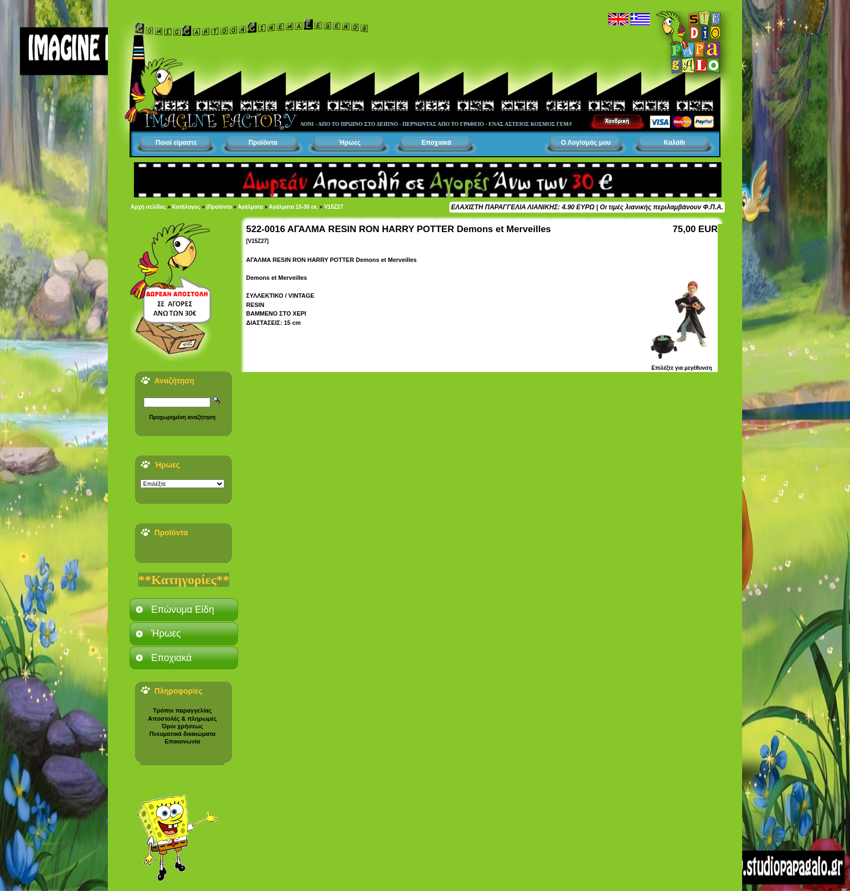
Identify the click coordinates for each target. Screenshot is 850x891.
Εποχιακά (436, 142)
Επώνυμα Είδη (182, 609)
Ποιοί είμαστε (176, 142)
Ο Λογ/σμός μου (586, 142)
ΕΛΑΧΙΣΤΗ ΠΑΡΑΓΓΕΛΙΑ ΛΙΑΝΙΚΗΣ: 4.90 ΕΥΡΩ (522, 207)
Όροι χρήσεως (182, 726)
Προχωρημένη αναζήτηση (182, 417)
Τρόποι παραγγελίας (182, 710)
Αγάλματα (250, 207)
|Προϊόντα (219, 207)
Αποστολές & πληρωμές (182, 718)
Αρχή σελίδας (148, 207)
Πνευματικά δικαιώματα (182, 733)
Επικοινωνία (183, 741)
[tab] (184, 609)
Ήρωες (349, 142)
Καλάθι (674, 142)
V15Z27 (333, 207)
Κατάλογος (186, 207)
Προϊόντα (262, 142)
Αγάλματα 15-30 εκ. (293, 207)
